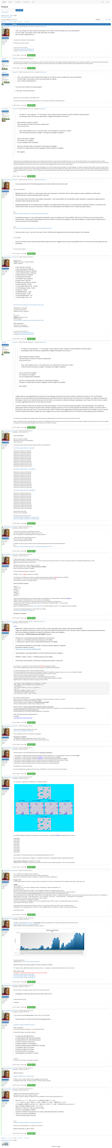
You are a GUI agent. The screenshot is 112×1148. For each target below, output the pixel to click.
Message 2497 (15, 342)
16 (13, 21)
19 (19, 21)
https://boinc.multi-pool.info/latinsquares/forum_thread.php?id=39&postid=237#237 (33, 228)
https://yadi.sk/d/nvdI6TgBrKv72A (26, 49)
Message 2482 (15, 58)
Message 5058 (15, 1068)
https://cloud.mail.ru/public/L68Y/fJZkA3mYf (24, 730)
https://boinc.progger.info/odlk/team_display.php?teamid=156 (28, 1122)
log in (16, 19)
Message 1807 (42, 621)
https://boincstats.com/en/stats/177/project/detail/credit (26, 924)
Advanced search (5, 12)
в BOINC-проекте (29, 922)
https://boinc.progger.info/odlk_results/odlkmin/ (24, 490)
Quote (33, 55)
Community (26, 2)
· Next (27, 21)
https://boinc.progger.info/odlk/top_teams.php (24, 1024)
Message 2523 (15, 777)
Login (107, 2)
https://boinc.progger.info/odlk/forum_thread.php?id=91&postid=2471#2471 (31, 213)
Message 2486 (15, 108)
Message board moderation (6, 17)
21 (24, 21)
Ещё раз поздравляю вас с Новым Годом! (24, 1076)
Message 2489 (15, 257)
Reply (29, 55)
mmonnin (4, 72)
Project (10, 2)
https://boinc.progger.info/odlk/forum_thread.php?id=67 (26, 517)
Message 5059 (15, 1088)
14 (9, 21)
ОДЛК (4, 2)
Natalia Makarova (7, 26)
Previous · (3, 21)
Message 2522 (15, 747)
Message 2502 (15, 554)
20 (21, 21)
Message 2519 (15, 621)
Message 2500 (15, 526)
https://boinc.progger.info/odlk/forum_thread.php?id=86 (26, 518)
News (11, 15)
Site (33, 2)
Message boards (5, 15)
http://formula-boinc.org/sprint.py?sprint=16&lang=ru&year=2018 (29, 304)
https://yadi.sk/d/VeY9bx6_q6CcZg (26, 50)
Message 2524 (15, 870)
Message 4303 (15, 985)
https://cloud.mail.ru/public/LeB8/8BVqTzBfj (28, 649)
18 (17, 21)
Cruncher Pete (5, 109)
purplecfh (4, 58)
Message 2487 (15, 179)
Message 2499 (15, 430)
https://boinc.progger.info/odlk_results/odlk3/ (24, 448)
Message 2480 (43, 26)
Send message (5, 38)
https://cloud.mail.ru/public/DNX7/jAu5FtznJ (24, 610)
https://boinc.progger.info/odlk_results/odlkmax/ (25, 469)
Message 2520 (15, 725)
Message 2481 (15, 26)
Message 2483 (15, 72)
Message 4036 (15, 918)
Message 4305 (15, 1010)
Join (103, 2)
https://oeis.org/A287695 (36, 606)
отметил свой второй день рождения (31, 961)
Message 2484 (43, 108)
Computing (18, 2)
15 (11, 21)
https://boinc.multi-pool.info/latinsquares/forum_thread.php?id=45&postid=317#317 (33, 546)
